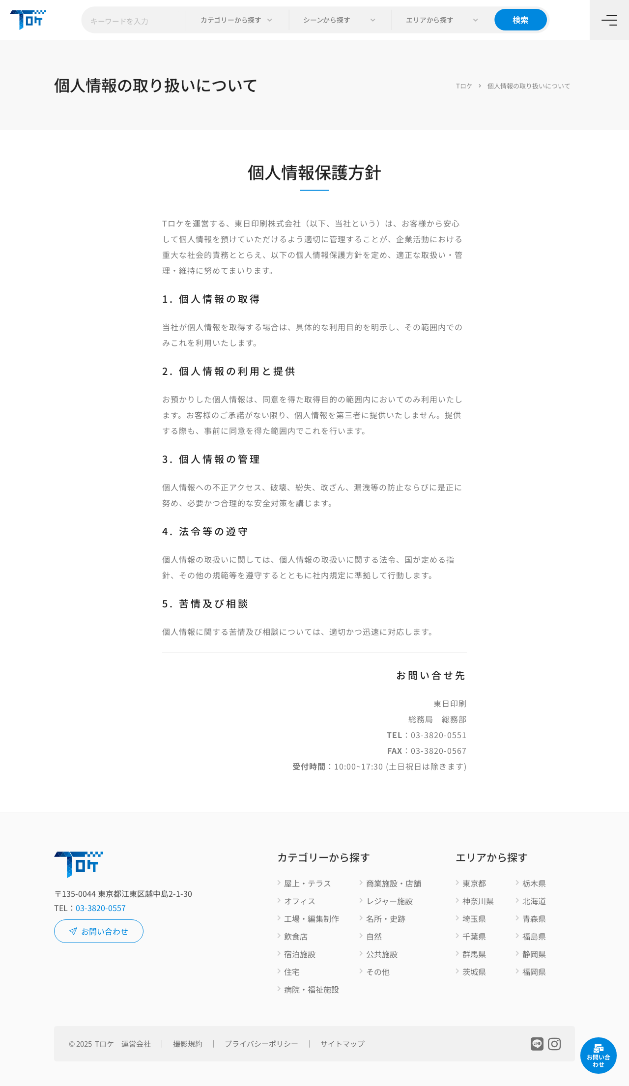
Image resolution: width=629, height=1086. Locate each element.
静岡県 (534, 954)
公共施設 (382, 954)
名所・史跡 (385, 919)
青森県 (534, 919)
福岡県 (534, 972)
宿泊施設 (299, 954)
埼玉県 (474, 919)
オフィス (299, 901)
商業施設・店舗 (393, 883)
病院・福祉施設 (311, 989)
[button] (237, 20)
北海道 (534, 901)
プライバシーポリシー (261, 1043)
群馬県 (474, 954)
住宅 (292, 972)
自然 (374, 936)
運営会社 (136, 1043)
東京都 (474, 883)
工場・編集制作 (311, 919)
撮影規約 (187, 1043)
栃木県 (534, 883)
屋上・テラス (307, 883)
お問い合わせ (98, 931)
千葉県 (474, 936)
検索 (521, 20)
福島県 (534, 936)
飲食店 (296, 936)
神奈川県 (478, 901)
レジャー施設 (389, 901)
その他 (378, 972)
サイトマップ (342, 1043)
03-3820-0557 (101, 908)
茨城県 (474, 972)
